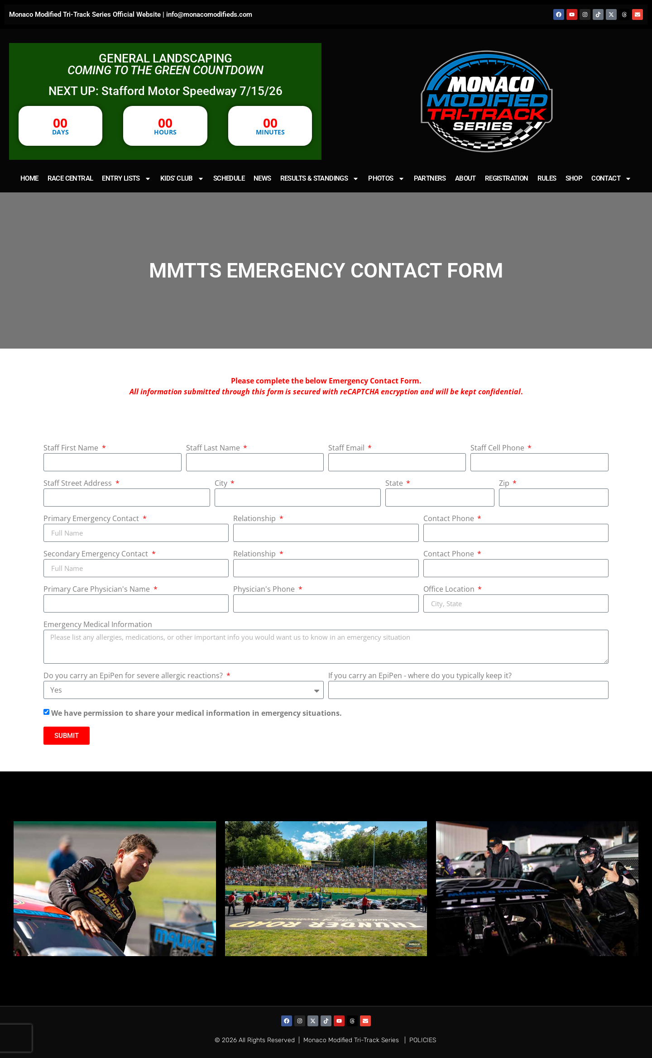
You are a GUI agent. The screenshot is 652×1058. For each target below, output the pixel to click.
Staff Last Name (214, 448)
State (395, 483)
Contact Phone (449, 519)
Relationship (255, 519)
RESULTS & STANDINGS (320, 179)
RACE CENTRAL (70, 178)
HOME (29, 178)
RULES (546, 178)
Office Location (449, 589)
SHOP (574, 178)
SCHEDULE (228, 178)
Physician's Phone (265, 589)
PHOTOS (386, 179)
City (222, 483)
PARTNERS (430, 178)
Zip (505, 483)
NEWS (262, 178)
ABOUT (465, 178)
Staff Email (347, 448)
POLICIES (422, 1040)
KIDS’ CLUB (182, 179)
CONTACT (611, 179)
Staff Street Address (78, 483)
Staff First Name (71, 448)
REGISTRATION (506, 178)
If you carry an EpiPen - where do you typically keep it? (420, 676)
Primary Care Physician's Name (97, 589)
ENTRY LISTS (126, 179)
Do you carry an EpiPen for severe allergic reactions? (134, 676)
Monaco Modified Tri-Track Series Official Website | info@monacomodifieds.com (130, 14)
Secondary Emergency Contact (96, 554)
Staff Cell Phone (498, 448)
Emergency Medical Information (97, 625)
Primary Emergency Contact (92, 519)
